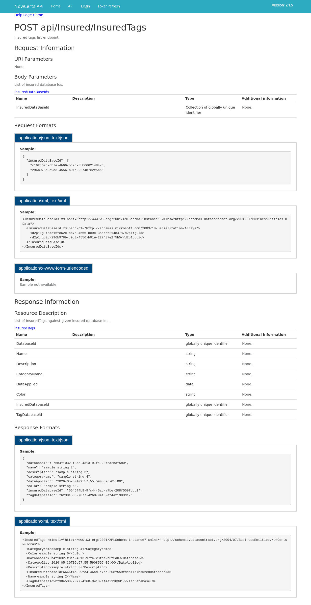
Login (85, 6)
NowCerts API (28, 6)
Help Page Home (28, 15)
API (71, 6)
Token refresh (108, 6)
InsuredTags (24, 328)
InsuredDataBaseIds (31, 92)
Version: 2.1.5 (282, 5)
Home (56, 6)
